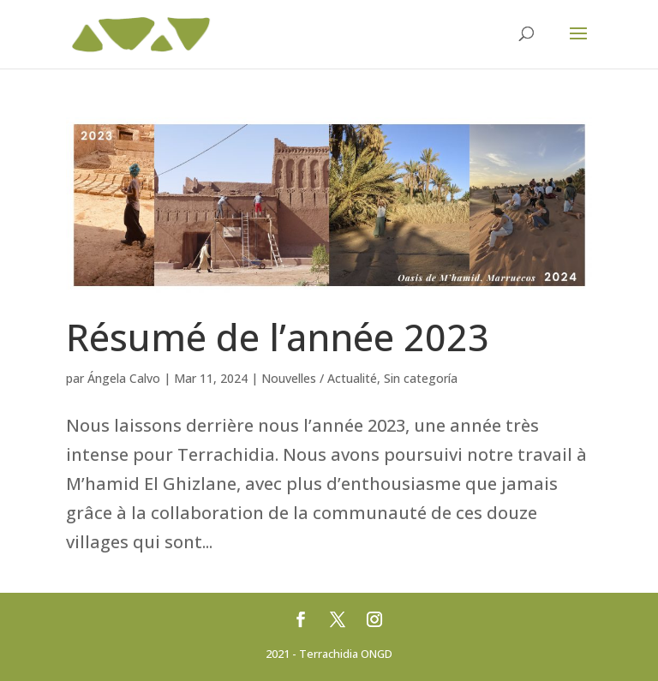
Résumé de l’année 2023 (277, 337)
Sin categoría (421, 378)
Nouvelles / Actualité (319, 378)
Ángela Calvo (123, 378)
